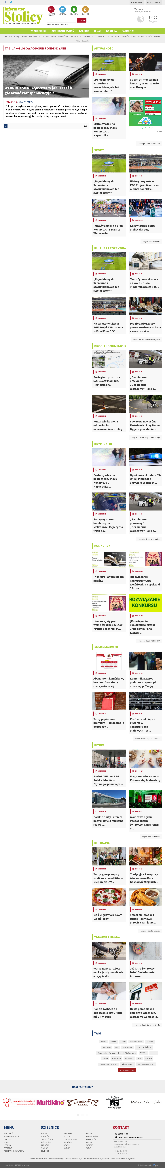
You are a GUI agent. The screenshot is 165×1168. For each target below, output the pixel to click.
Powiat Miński (51, 36)
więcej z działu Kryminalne (149, 539)
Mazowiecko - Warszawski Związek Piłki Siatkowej (117, 1053)
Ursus (117, 36)
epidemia (103, 1041)
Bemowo (8, 36)
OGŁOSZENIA (74, 10)
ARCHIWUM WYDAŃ (51, 11)
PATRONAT (128, 31)
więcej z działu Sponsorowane (147, 739)
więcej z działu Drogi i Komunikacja (146, 437)
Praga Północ (63, 36)
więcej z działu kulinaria (150, 931)
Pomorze (116, 1058)
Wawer (133, 36)
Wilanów (149, 36)
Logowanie (136, 2)
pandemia (154, 1053)
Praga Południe (76, 36)
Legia (116, 1047)
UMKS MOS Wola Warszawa (108, 1064)
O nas (97, 31)
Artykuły (50, 24)
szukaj (81, 20)
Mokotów (33, 36)
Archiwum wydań (63, 31)
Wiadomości (39, 31)
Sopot (139, 1058)
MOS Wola (143, 1053)
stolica (148, 1058)
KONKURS (150, 1041)
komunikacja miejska (136, 1041)
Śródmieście (99, 36)
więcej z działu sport (151, 241)
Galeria (84, 31)
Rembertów (88, 36)
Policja (105, 1058)
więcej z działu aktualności (149, 143)
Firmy (57, 24)
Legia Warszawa (127, 1047)
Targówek (109, 36)
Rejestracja (153, 2)
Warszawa (128, 1064)
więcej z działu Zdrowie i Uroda (147, 1025)
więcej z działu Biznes (151, 836)
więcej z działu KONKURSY (149, 641)
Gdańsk (113, 1041)
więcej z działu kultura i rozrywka (146, 339)
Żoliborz (85, 40)
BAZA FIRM (85, 10)
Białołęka (17, 36)
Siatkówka (129, 1058)
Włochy (157, 36)
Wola (78, 40)
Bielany (24, 36)
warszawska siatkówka (146, 1064)
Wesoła (141, 36)
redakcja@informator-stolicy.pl (130, 1137)
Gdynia (123, 1042)
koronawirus (107, 1047)
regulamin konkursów (14, 1151)
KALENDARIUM (62, 10)
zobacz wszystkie (127, 1070)
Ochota (41, 36)
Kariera (111, 31)
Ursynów (125, 36)
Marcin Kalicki (143, 1047)
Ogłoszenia (64, 24)
